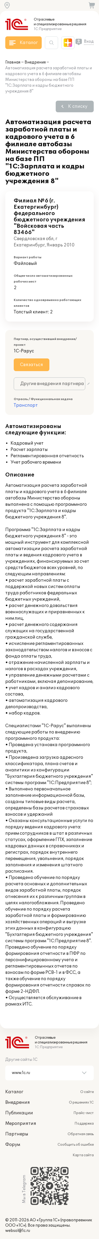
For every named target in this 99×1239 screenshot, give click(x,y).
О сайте (87, 1092)
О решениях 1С (81, 1102)
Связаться (31, 364)
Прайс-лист (83, 1113)
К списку (77, 106)
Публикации (19, 1113)
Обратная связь (81, 1134)
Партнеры (16, 1134)
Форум (12, 1144)
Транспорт (26, 405)
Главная (12, 62)
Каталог (14, 1092)
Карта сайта (83, 1155)
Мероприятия (20, 1123)
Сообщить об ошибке (76, 1145)
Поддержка (84, 1123)
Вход (89, 41)
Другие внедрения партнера (52, 383)
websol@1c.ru (17, 1230)
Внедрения (35, 62)
